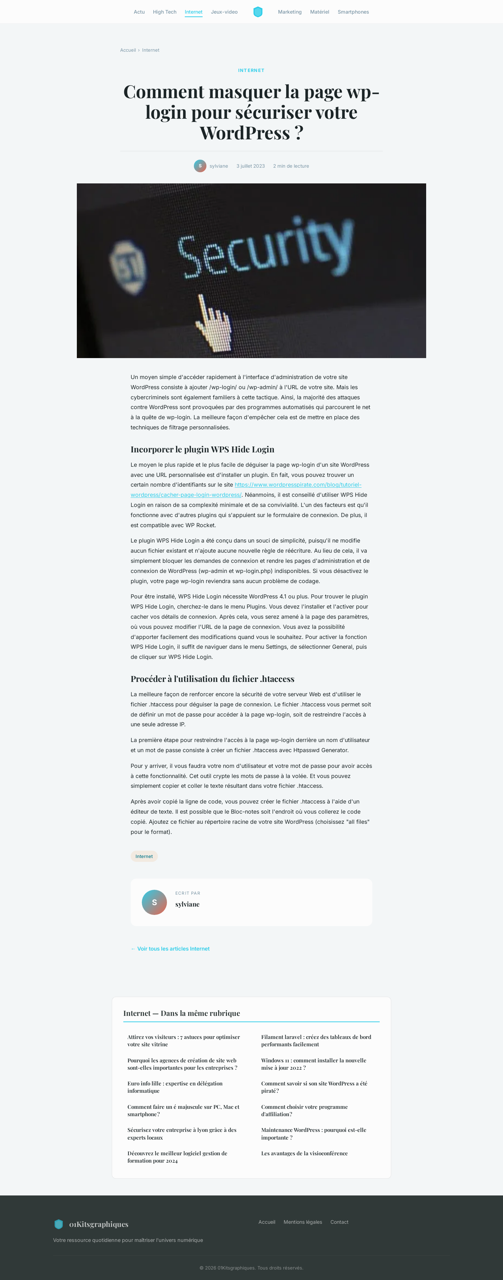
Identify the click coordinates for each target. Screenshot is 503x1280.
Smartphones (353, 12)
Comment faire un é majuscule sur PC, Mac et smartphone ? (183, 1110)
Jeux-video (224, 12)
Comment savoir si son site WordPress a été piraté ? (314, 1087)
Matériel (319, 12)
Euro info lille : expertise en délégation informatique (175, 1087)
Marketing (290, 12)
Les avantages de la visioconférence (304, 1153)
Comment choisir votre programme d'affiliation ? (304, 1110)
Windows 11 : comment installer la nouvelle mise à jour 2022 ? (313, 1064)
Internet (194, 12)
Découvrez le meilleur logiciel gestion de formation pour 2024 (177, 1157)
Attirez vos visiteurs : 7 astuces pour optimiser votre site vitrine (183, 1040)
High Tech (164, 12)
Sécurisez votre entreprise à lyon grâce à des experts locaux (181, 1133)
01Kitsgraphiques (91, 1224)
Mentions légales (303, 1222)
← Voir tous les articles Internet (170, 948)
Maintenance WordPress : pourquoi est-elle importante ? (313, 1133)
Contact (339, 1222)
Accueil (128, 50)
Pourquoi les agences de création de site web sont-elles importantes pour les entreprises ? (182, 1064)
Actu (139, 12)
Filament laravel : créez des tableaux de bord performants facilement (316, 1040)
